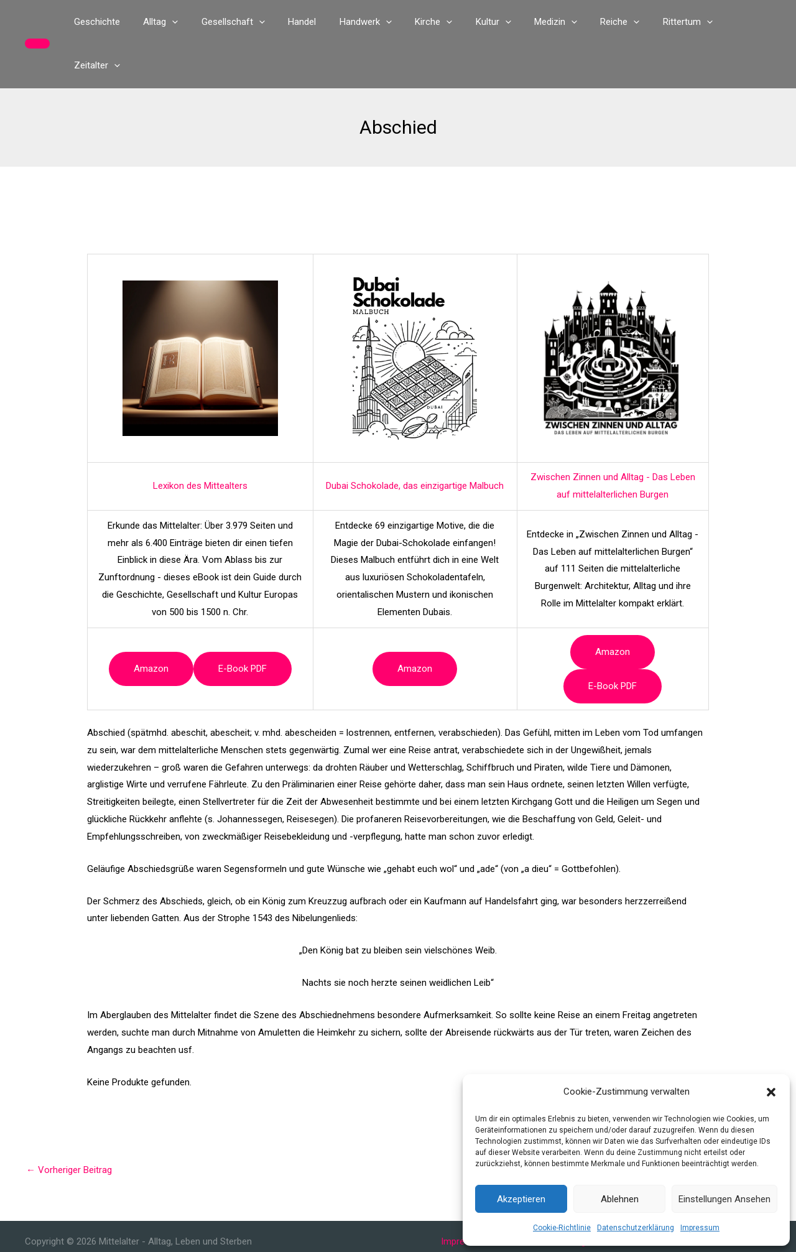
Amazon (151, 625)
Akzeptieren (521, 1199)
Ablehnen (620, 1199)
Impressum (700, 1227)
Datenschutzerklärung (635, 1227)
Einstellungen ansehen (724, 1199)
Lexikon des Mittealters (200, 442)
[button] (771, 1092)
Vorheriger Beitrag (69, 1126)
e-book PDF (242, 625)
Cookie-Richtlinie (562, 1227)
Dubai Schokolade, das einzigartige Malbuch (415, 442)
